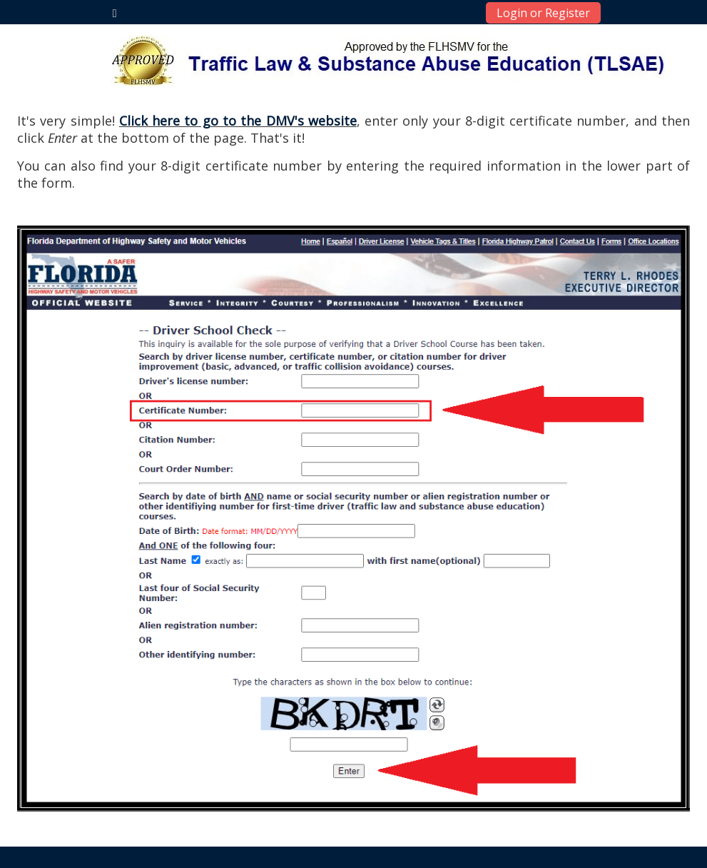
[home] (388, 60)
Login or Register (543, 13)
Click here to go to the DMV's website (238, 120)
